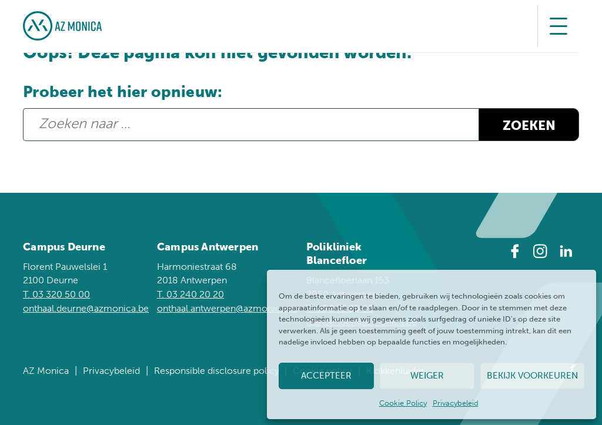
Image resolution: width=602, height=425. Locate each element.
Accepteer (326, 375)
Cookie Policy (403, 403)
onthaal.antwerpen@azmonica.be (227, 308)
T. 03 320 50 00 (56, 294)
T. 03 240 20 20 (190, 294)
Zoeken (529, 125)
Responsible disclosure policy (216, 370)
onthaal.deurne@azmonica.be (86, 308)
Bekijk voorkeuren (532, 375)
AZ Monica (46, 370)
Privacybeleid (456, 403)
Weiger (427, 375)
